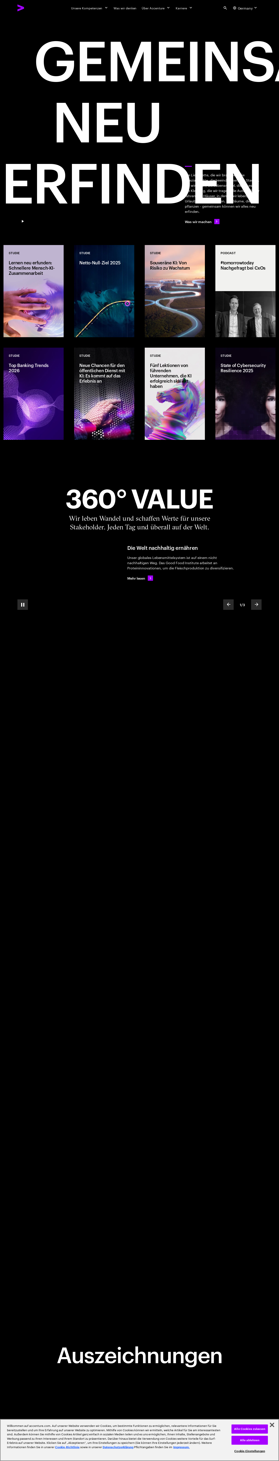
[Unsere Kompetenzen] (89, 8)
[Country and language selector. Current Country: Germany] (245, 8)
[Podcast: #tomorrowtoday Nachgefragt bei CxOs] (245, 291)
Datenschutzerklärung (118, 1447)
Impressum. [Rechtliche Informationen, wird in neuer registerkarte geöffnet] (181, 1447)
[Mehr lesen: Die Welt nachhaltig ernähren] (140, 578)
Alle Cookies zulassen (249, 1429)
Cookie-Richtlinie (67, 1447)
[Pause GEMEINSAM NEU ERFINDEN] (22, 221)
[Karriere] (184, 8)
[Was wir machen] (202, 221)
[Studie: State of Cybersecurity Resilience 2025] (245, 394)
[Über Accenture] (156, 8)
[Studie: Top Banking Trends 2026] (33, 394)
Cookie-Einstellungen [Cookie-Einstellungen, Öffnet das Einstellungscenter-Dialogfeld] (249, 1451)
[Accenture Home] (30, 7)
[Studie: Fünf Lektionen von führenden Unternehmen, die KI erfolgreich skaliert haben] (175, 394)
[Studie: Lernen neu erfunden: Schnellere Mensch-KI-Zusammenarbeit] (33, 291)
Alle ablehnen (250, 1440)
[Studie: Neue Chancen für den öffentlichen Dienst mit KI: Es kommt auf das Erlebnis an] (104, 394)
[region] (139, 1440)
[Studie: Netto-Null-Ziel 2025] (104, 291)
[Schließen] (272, 1425)
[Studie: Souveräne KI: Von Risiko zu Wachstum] (175, 291)
